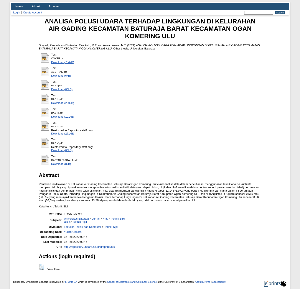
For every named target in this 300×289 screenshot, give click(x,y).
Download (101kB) (62, 116)
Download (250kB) (62, 103)
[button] (41, 267)
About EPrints (202, 282)
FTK (105, 218)
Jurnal (96, 218)
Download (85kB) (62, 89)
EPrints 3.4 (71, 282)
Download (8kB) (61, 164)
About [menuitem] (36, 6)
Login (16, 12)
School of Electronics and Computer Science (132, 282)
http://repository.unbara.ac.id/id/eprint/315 (89, 246)
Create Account (32, 12)
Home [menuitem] (19, 6)
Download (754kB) (62, 62)
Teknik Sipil (118, 218)
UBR (67, 221)
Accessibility (219, 282)
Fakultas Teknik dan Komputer (82, 226)
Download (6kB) (61, 75)
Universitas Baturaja (76, 218)
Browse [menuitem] (54, 6)
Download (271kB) (62, 133)
